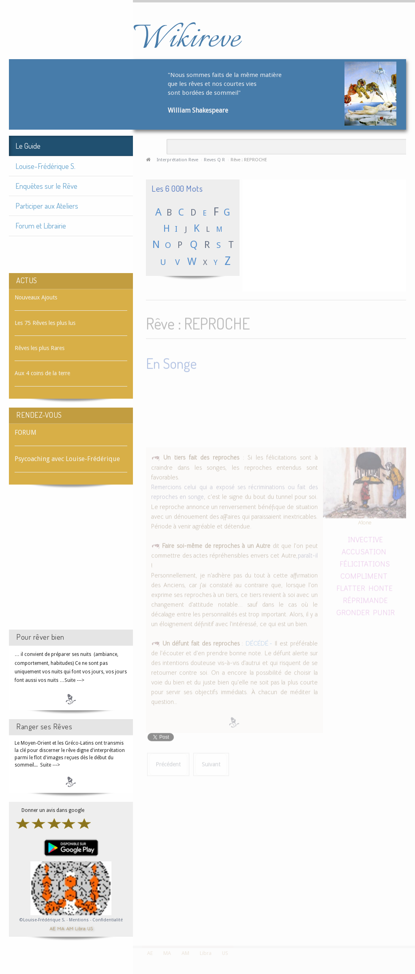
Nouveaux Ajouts (36, 297)
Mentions (79, 920)
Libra (80, 928)
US (90, 928)
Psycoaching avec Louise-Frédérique (67, 459)
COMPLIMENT (363, 573)
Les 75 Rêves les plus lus (45, 323)
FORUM (25, 432)
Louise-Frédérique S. (45, 166)
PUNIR (384, 610)
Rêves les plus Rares (39, 348)
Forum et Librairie (40, 225)
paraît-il (308, 553)
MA (60, 928)
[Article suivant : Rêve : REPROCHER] (211, 763)
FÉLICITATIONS (365, 561)
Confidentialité (107, 920)
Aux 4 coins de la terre (42, 373)
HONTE (380, 586)
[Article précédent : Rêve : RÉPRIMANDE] (168, 763)
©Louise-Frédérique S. (42, 920)
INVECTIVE (365, 537)
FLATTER (351, 586)
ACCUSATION (364, 549)
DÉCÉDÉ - (259, 641)
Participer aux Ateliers (46, 205)
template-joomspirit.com (412, 915)
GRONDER (353, 610)
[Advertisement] (71, 564)
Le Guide (28, 145)
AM (69, 928)
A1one (364, 520)
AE (52, 928)
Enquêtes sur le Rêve (46, 185)
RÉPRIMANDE (365, 598)
